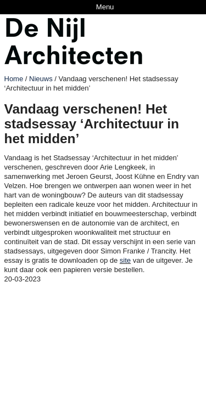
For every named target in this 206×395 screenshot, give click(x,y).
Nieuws (41, 79)
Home (14, 79)
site (125, 260)
